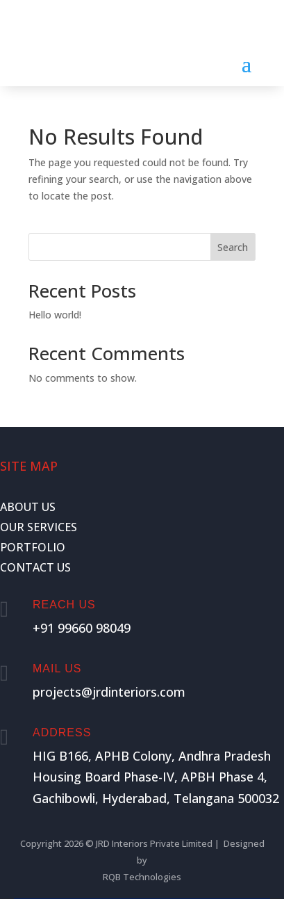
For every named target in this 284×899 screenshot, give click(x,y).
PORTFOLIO (32, 547)
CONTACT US (35, 567)
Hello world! (54, 314)
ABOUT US (28, 507)
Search (232, 247)
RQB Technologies (142, 876)
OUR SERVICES (38, 527)
